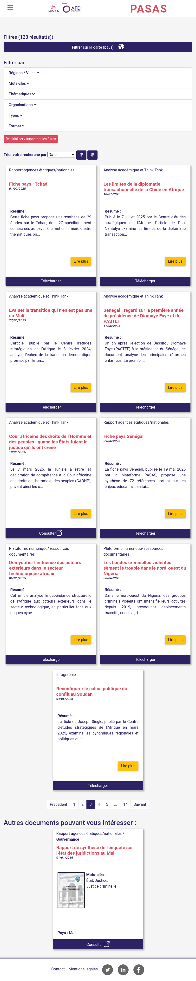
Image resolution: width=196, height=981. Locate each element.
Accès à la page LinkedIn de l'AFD (123, 969)
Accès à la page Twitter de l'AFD (107, 969)
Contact (58, 969)
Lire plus (81, 261)
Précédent (58, 804)
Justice (101, 880)
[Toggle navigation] (10, 7)
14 (125, 804)
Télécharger (51, 281)
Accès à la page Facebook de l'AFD (138, 969)
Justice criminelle (101, 886)
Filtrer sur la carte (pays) (98, 47)
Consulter (50, 533)
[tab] (98, 73)
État (89, 880)
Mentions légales (83, 969)
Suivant (140, 804)
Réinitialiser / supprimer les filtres (31, 139)
